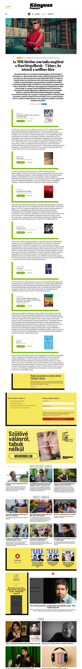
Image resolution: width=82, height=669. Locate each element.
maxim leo (58, 58)
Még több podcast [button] (17, 562)
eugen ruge (45, 58)
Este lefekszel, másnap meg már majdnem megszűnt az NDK (30, 129)
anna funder (54, 58)
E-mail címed (46, 401)
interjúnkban (19, 208)
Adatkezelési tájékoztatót (52, 414)
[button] (6, 14)
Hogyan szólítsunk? (47, 406)
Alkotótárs (38, 14)
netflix (25, 58)
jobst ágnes (41, 58)
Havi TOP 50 (44, 14)
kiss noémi (37, 58)
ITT (45, 219)
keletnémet (28, 58)
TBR (33, 14)
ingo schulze (32, 58)
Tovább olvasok (33, 386)
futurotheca (51, 14)
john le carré (49, 58)
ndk (23, 58)
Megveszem (20, 121)
